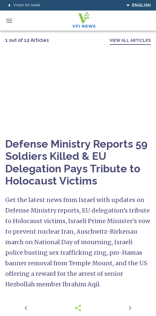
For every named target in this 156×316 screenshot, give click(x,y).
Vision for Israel (22, 5)
